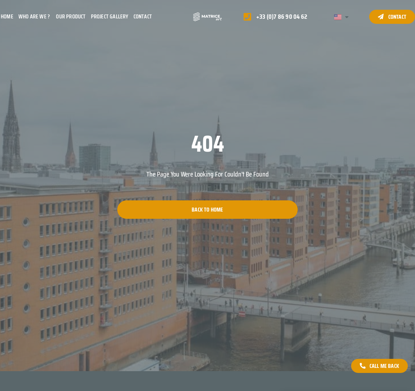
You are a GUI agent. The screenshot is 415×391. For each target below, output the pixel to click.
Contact (143, 16)
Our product (71, 16)
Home (7, 16)
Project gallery (109, 16)
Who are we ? (34, 16)
